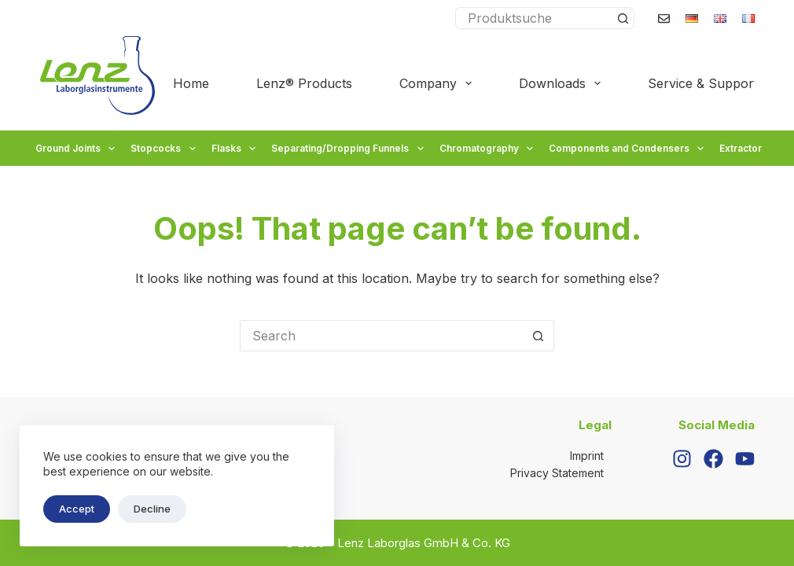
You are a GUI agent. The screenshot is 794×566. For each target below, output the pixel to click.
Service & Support (713, 83)
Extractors (752, 148)
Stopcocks (164, 148)
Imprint (587, 455)
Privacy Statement (557, 473)
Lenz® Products (304, 83)
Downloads (563, 83)
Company (438, 83)
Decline (152, 508)
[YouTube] (745, 459)
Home (191, 83)
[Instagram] (682, 459)
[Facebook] (713, 459)
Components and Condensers (628, 148)
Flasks (235, 148)
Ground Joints (77, 148)
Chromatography (488, 148)
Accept (76, 508)
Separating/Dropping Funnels (349, 148)
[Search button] (623, 18)
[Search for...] (533, 18)
